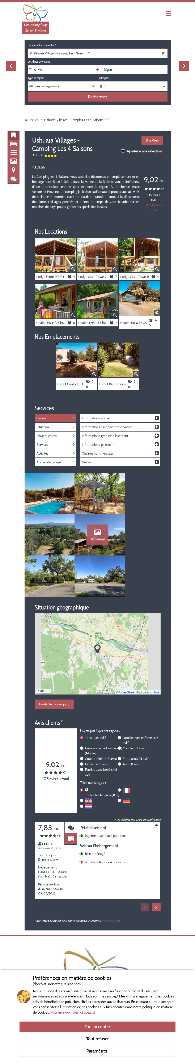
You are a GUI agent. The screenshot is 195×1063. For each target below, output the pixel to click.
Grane (38, 167)
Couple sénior (101, 719)
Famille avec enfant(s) (140, 700)
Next (184, 66)
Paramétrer (97, 1051)
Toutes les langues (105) (102, 755)
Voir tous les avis (154, 207)
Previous (11, 66)
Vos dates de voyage (39, 61)
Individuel (97, 724)
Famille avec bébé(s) (101, 732)
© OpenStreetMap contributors (138, 652)
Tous (95, 698)
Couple (134, 708)
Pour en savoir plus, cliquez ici (72, 1012)
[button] (97, 609)
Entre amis (136, 719)
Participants (104, 78)
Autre (131, 724)
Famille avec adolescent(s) (103, 710)
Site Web (152, 140)
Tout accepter (97, 1026)
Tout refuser (97, 1038)
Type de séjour (36, 78)
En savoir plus (111, 881)
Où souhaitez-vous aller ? (42, 45)
